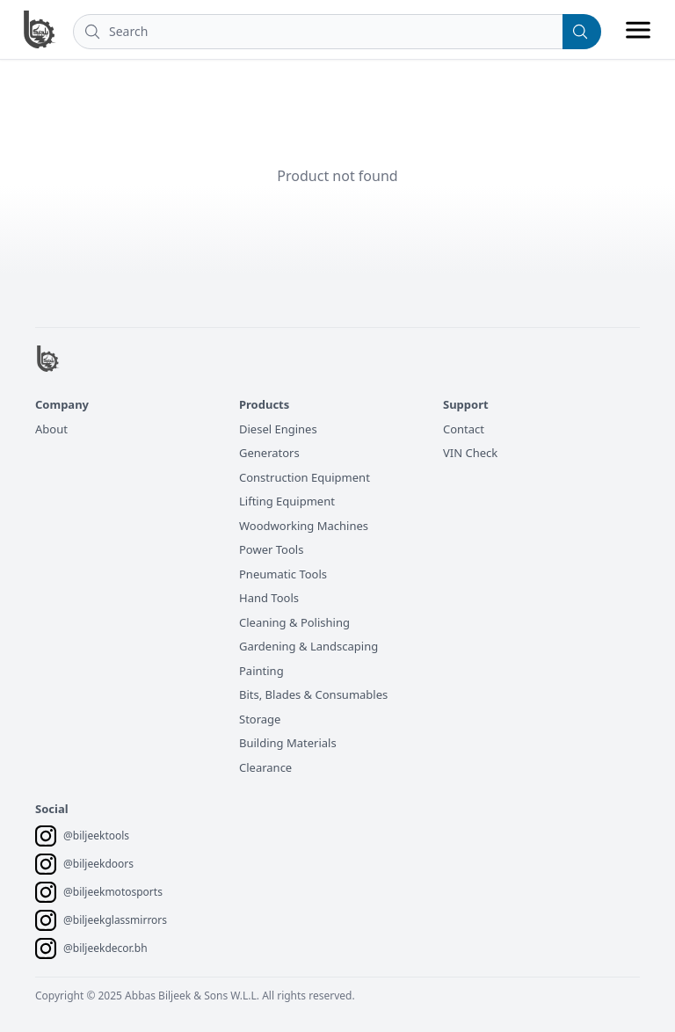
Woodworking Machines (303, 526)
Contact (463, 429)
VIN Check (470, 453)
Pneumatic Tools (283, 574)
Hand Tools (269, 598)
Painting (261, 671)
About (51, 429)
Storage (259, 719)
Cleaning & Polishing (294, 622)
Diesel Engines (278, 429)
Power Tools (271, 549)
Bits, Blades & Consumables (313, 694)
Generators (269, 453)
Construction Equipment (304, 477)
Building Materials (288, 743)
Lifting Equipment (287, 501)
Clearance (265, 767)
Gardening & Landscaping (308, 646)
